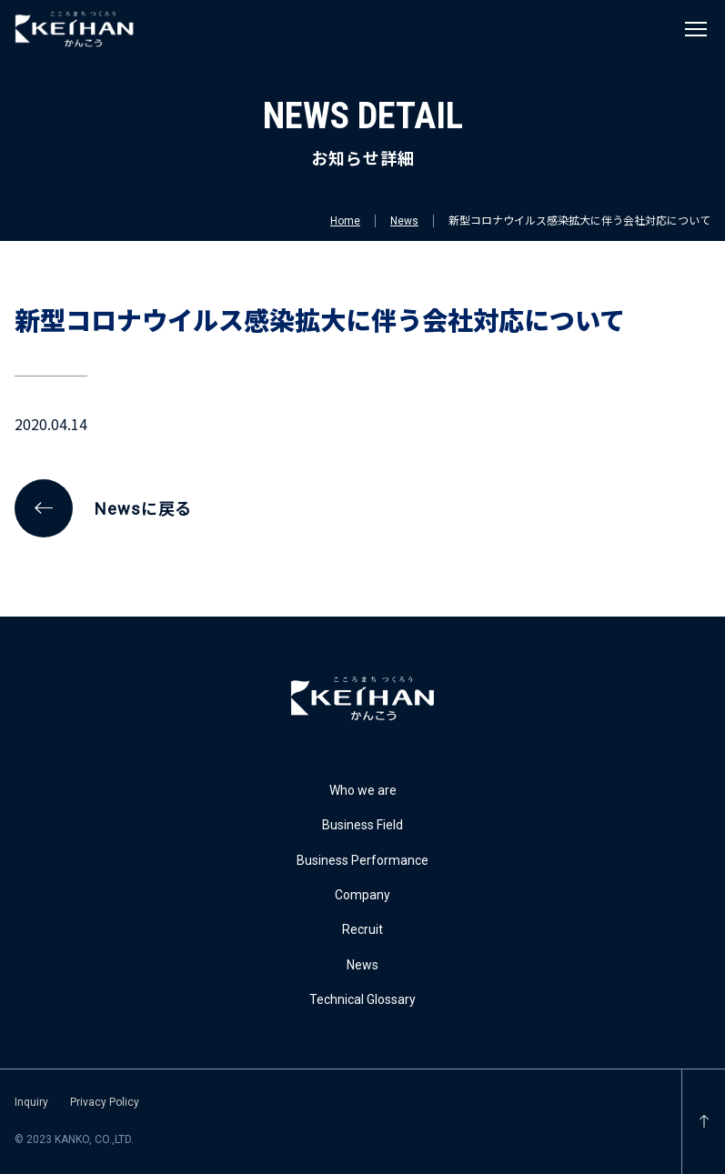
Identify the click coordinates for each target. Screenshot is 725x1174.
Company (362, 895)
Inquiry (31, 1102)
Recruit (362, 929)
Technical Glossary (362, 999)
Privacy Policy (104, 1102)
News (404, 221)
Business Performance (362, 860)
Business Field (362, 825)
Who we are (363, 790)
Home (345, 221)
